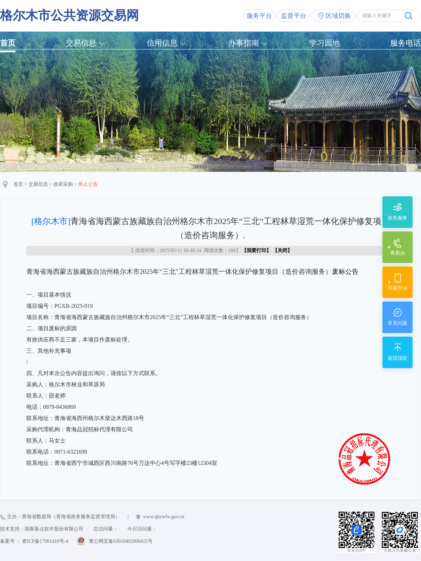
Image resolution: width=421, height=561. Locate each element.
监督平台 (293, 15)
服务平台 (259, 15)
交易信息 (81, 43)
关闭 (282, 250)
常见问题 (397, 323)
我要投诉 (397, 288)
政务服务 (397, 218)
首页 (7, 43)
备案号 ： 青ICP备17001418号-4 (34, 541)
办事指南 (243, 43)
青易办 (397, 253)
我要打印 (256, 250)
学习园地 (324, 43)
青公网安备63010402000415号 (121, 541)
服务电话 (405, 43)
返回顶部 (397, 358)
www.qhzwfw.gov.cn (163, 516)
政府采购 (63, 184)
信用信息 (162, 43)
